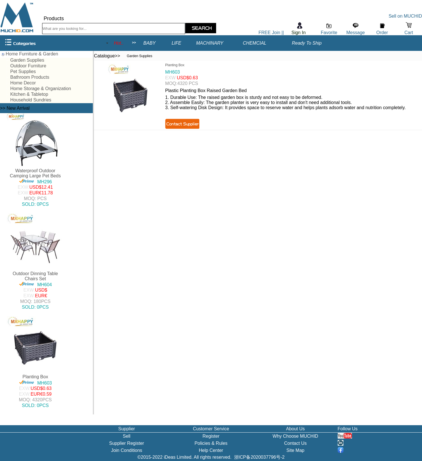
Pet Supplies (23, 71)
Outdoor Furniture (28, 65)
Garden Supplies (27, 60)
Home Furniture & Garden (32, 53)
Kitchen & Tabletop (29, 94)
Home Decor (23, 82)
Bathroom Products (29, 77)
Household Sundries (30, 99)
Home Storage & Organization (40, 88)
